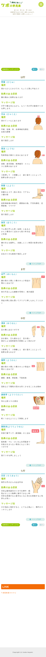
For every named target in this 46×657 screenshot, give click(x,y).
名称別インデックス (10, 69)
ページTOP (35, 264)
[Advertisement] (23, 42)
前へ (34, 69)
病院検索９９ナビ (9, 593)
